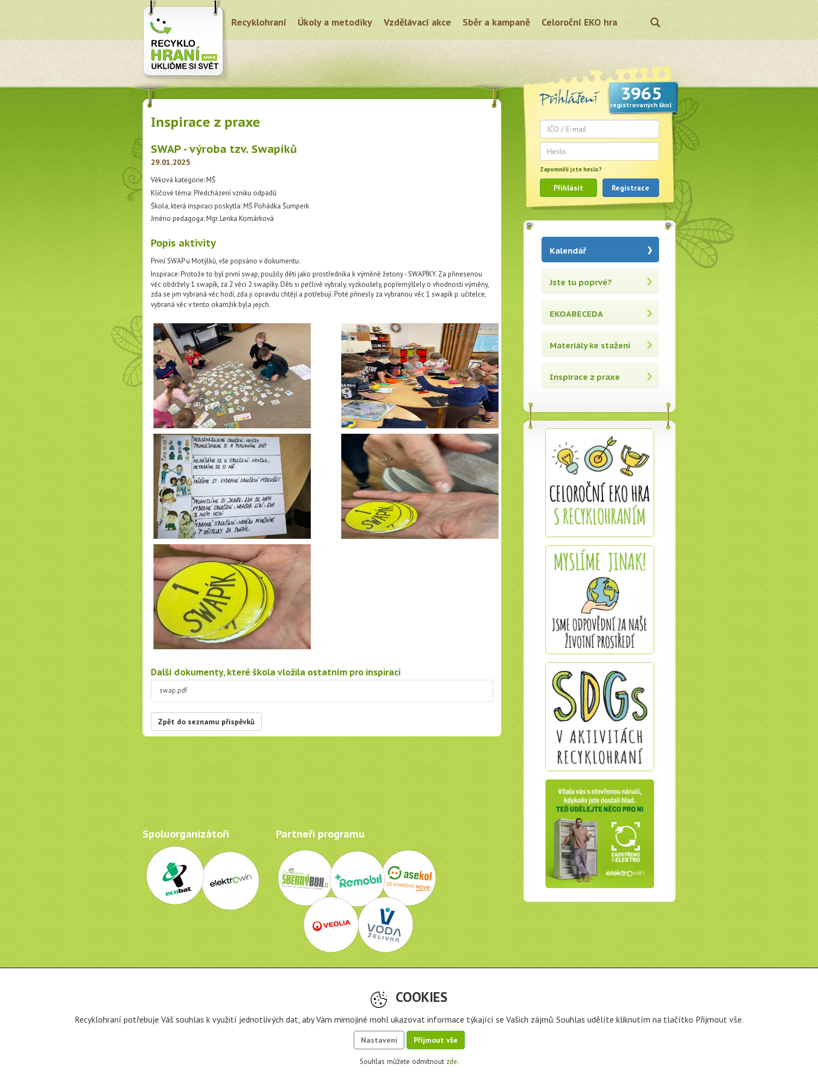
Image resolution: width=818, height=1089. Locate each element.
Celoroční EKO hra (579, 22)
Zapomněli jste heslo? (571, 169)
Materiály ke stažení (590, 345)
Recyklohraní (258, 22)
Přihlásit (568, 188)
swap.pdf (173, 690)
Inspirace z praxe (585, 377)
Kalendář (568, 250)
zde (451, 1061)
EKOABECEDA (576, 314)
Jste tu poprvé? (581, 282)
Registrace (630, 188)
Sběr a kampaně (496, 22)
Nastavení (379, 1040)
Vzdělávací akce (417, 22)
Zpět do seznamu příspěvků (206, 722)
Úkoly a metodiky (335, 22)
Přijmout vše (436, 1040)
